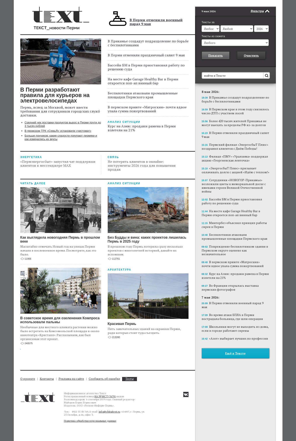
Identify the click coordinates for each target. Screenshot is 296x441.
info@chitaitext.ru (109, 411)
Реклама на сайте (71, 379)
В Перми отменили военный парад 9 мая (156, 21)
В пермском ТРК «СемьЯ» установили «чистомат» (58, 130)
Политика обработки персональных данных (90, 420)
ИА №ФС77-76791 (105, 396)
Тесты (129, 379)
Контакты (47, 379)
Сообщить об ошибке (104, 379)
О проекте (27, 379)
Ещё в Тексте (235, 347)
